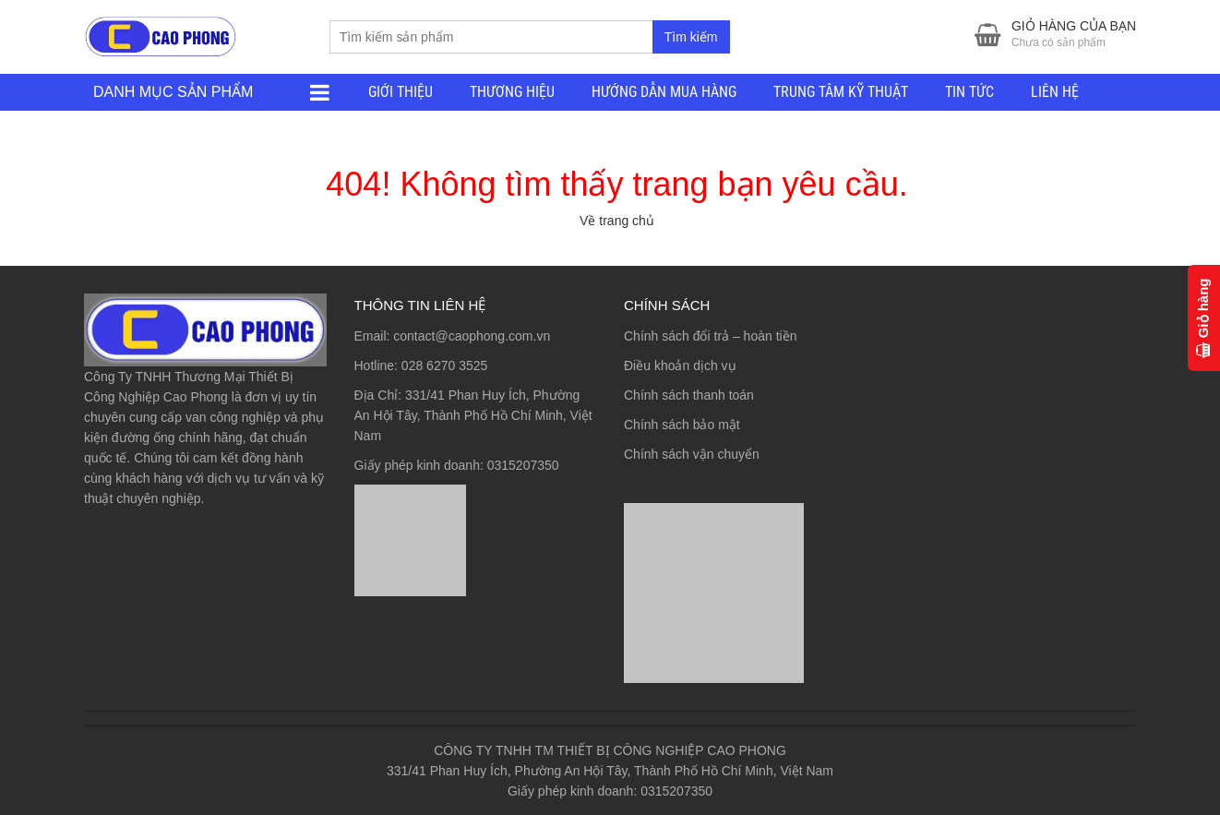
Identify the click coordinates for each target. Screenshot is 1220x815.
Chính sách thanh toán (689, 395)
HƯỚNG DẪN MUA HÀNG (664, 92)
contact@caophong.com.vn (471, 336)
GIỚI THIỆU (400, 92)
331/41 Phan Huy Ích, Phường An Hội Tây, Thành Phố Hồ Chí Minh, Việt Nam (473, 415)
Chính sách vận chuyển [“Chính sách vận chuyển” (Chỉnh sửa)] (692, 454)
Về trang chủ (617, 220)
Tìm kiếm (691, 37)
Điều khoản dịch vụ (680, 365)
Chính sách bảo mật (682, 424)
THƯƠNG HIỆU (512, 92)
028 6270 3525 (444, 365)
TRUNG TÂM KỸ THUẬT (840, 92)
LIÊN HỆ (1055, 92)
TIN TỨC (969, 92)
